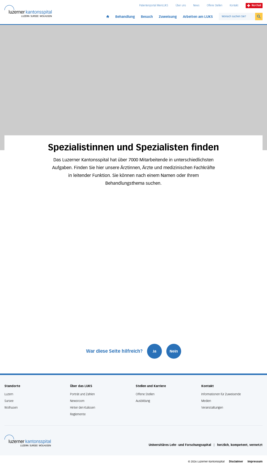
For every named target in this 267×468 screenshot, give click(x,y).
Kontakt (234, 5)
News (196, 5)
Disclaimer (236, 461)
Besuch (147, 17)
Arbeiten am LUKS (198, 17)
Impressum (255, 461)
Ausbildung (143, 401)
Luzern (8, 394)
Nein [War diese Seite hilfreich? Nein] (174, 351)
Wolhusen (11, 407)
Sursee (9, 401)
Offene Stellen (214, 5)
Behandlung (125, 17)
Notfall (254, 5)
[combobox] (237, 16)
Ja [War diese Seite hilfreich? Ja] (154, 351)
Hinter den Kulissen (82, 407)
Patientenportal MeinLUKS (153, 5)
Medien (206, 401)
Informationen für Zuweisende (221, 394)
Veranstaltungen (212, 407)
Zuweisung (168, 17)
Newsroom (77, 401)
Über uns (181, 5)
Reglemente (78, 414)
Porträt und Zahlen (82, 394)
